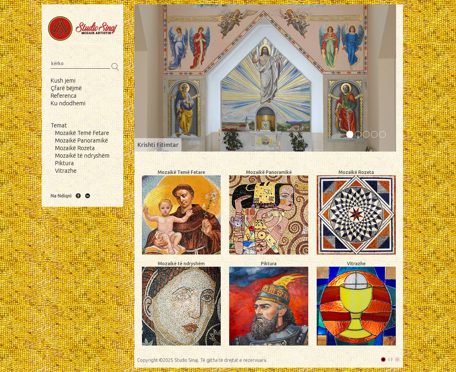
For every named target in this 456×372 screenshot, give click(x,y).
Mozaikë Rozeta (75, 148)
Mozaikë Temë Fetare (82, 132)
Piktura (64, 163)
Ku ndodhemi (68, 103)
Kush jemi (63, 80)
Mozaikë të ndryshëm (82, 155)
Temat (59, 125)
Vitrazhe (65, 170)
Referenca (63, 95)
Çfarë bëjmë (66, 88)
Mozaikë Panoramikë (81, 140)
